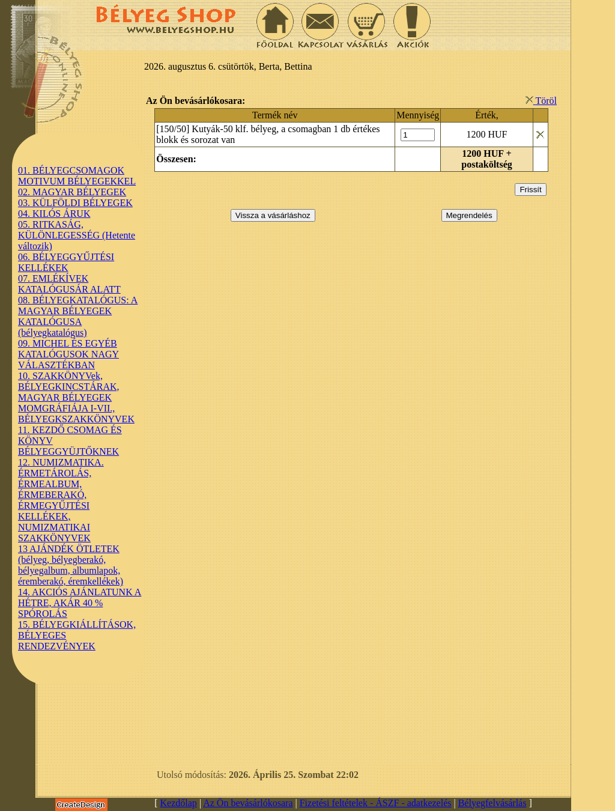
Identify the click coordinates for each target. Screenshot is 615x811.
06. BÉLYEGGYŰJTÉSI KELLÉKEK (66, 262)
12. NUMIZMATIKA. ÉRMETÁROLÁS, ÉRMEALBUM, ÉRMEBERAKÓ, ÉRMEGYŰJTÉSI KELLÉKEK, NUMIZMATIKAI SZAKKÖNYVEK (61, 500)
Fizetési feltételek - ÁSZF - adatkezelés (376, 803)
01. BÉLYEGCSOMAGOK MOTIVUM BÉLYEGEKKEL (77, 175)
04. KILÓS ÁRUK (54, 213)
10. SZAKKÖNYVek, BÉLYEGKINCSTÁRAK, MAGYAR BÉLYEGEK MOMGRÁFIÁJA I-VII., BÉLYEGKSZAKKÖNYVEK (76, 397)
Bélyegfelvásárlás (492, 803)
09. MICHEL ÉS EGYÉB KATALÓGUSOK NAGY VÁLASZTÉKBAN (68, 354)
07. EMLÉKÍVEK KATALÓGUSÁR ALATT (69, 283)
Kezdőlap (178, 803)
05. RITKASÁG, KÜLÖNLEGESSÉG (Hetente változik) (76, 235)
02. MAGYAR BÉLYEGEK (72, 192)
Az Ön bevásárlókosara (247, 803)
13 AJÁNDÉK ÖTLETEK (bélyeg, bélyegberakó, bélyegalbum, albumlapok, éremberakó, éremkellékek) (70, 565)
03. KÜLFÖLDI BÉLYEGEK (75, 203)
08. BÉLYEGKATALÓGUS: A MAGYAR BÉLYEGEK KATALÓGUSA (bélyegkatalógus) (78, 316)
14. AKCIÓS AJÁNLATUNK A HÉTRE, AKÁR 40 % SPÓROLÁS (79, 603)
